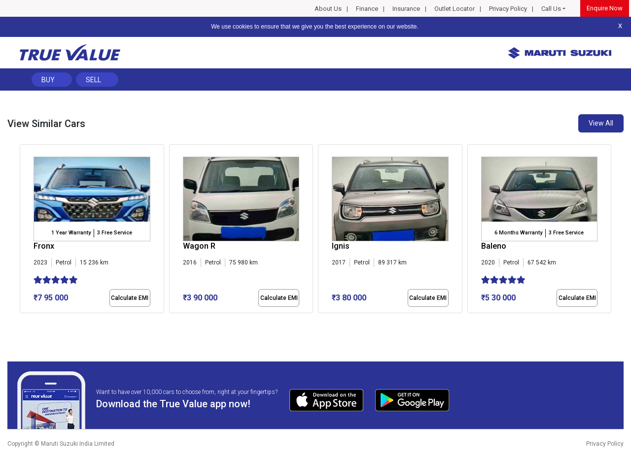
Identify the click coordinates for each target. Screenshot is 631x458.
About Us (328, 8)
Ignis (341, 246)
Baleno (493, 246)
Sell (93, 80)
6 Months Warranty (518, 232)
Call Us (551, 8)
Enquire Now (605, 8)
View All (601, 123)
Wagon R (199, 246)
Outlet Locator (454, 8)
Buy (48, 80)
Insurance (406, 8)
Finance (367, 8)
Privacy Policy (508, 8)
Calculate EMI (129, 297)
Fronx (44, 246)
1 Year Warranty (71, 232)
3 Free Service (114, 232)
